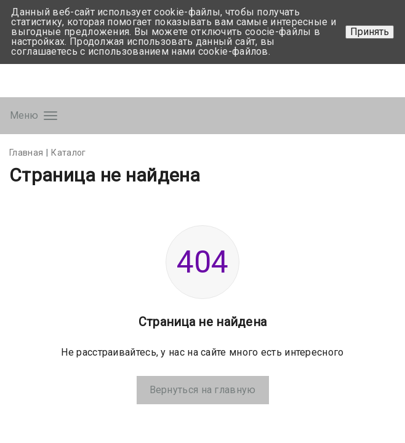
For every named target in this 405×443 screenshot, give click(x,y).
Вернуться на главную (203, 390)
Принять (369, 32)
